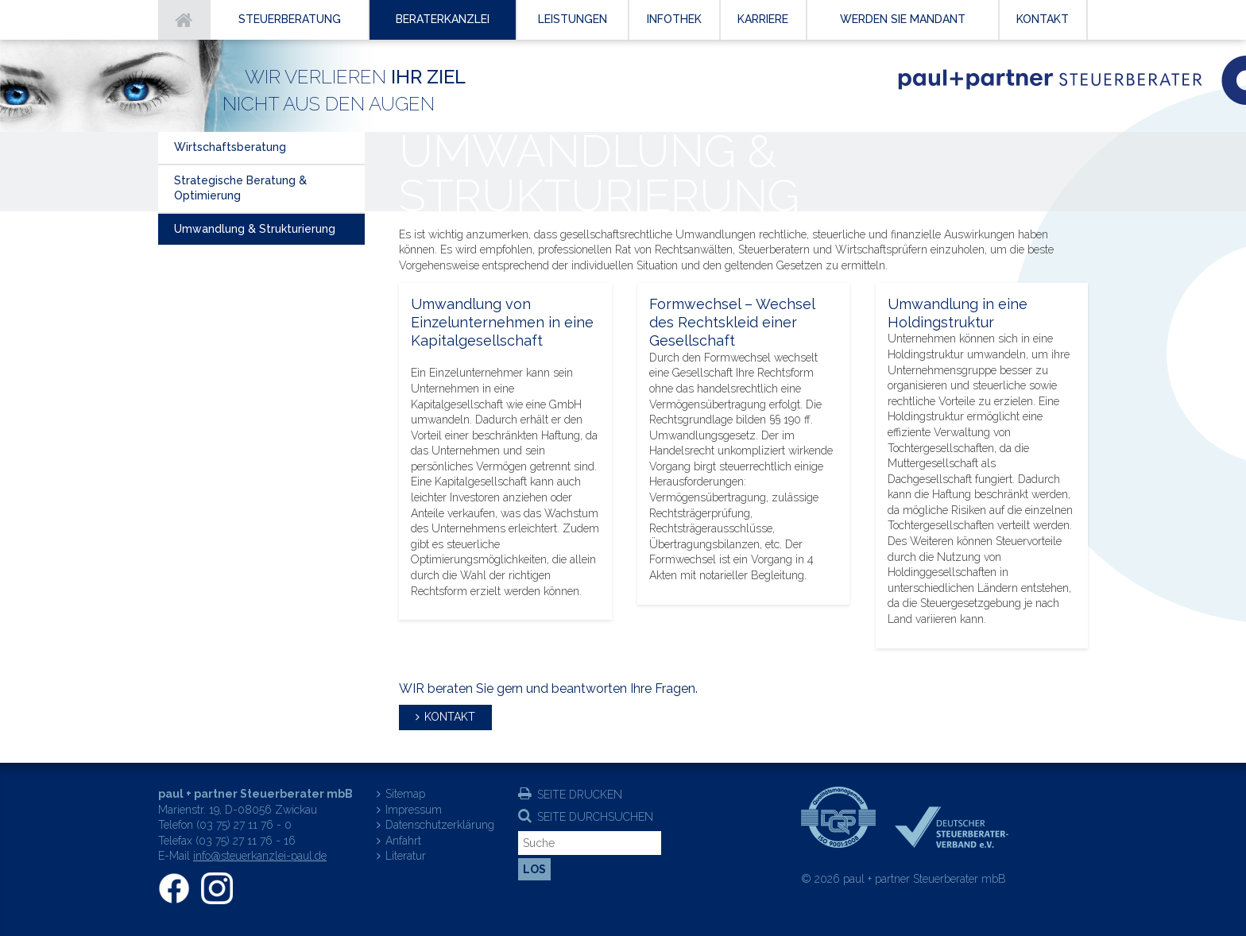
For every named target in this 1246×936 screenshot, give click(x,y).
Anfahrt (403, 840)
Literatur (405, 855)
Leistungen (572, 19)
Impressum (413, 809)
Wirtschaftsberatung (230, 147)
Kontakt (449, 716)
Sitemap (405, 793)
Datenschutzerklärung (439, 824)
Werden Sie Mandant (902, 19)
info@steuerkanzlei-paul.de (260, 855)
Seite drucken (579, 794)
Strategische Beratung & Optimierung (240, 188)
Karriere (762, 19)
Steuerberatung (289, 19)
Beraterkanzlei (442, 19)
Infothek (674, 19)
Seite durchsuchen (595, 816)
